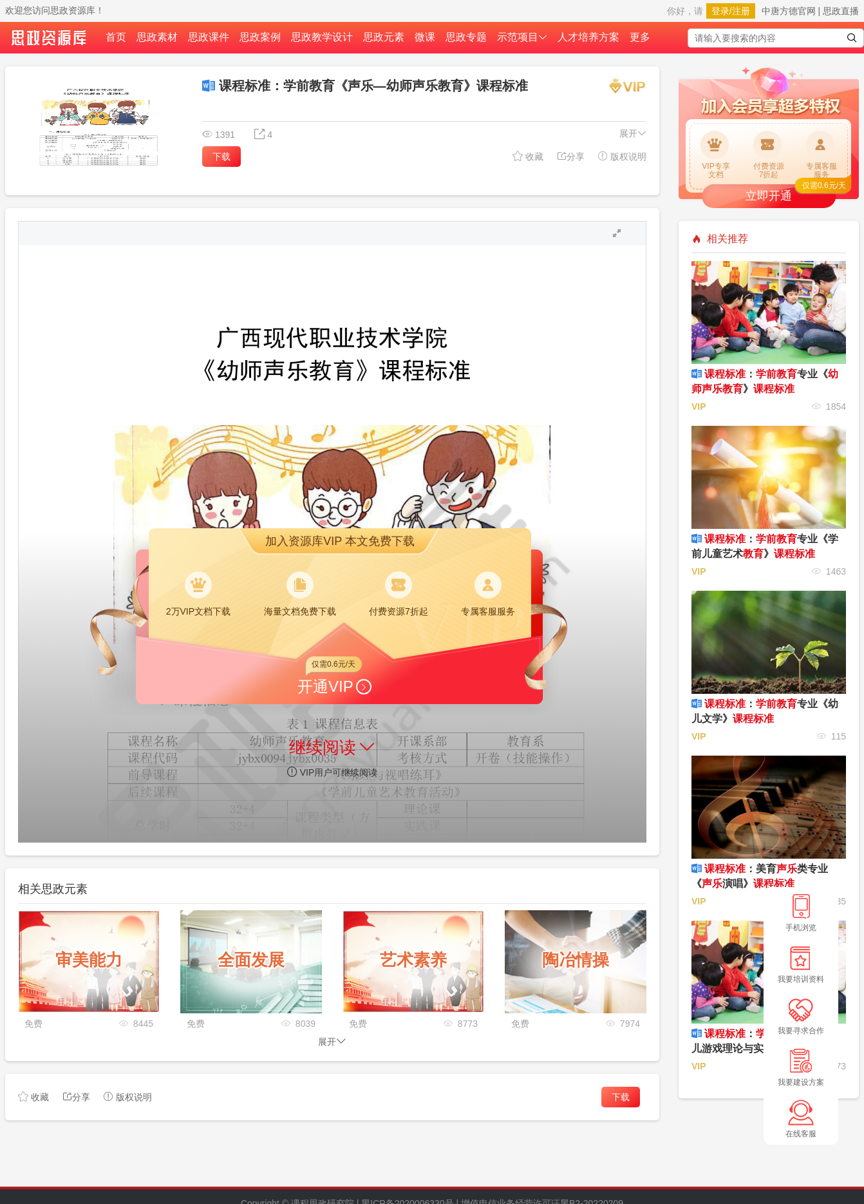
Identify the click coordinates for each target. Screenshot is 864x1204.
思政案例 (260, 37)
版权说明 (621, 156)
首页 (116, 37)
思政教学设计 (322, 37)
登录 (720, 11)
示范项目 (522, 37)
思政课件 (208, 37)
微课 (425, 37)
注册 (741, 11)
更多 (640, 37)
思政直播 (841, 11)
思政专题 (466, 37)
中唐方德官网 (789, 11)
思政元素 (383, 37)
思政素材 (157, 37)
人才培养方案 (588, 37)
